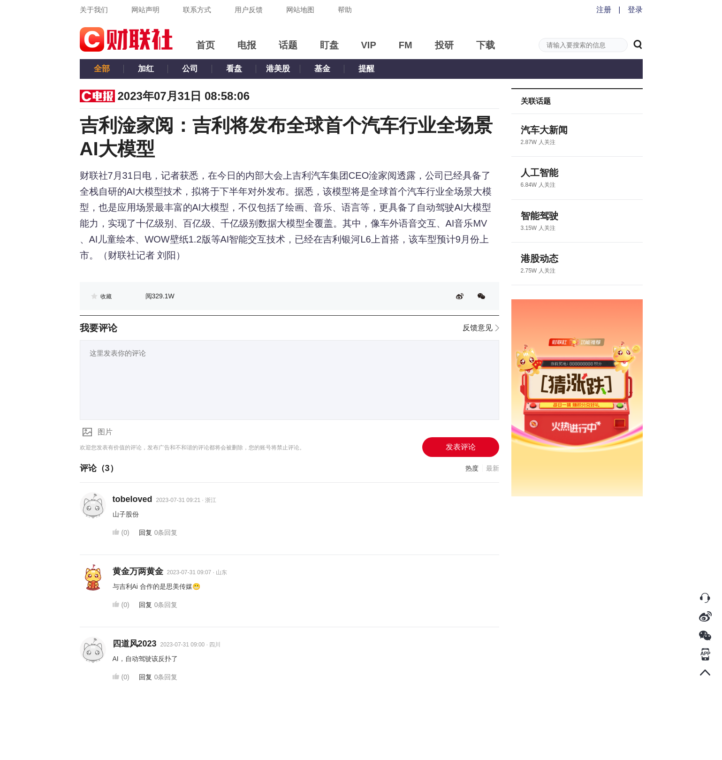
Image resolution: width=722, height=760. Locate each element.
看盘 (234, 68)
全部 (102, 68)
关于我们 (94, 10)
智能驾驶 (539, 216)
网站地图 (300, 10)
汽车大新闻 (544, 130)
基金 (322, 68)
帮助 (345, 10)
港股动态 (539, 258)
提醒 (366, 68)
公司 (190, 68)
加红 (146, 68)
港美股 (278, 68)
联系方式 (197, 10)
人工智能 (539, 172)
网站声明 (145, 10)
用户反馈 (249, 10)
